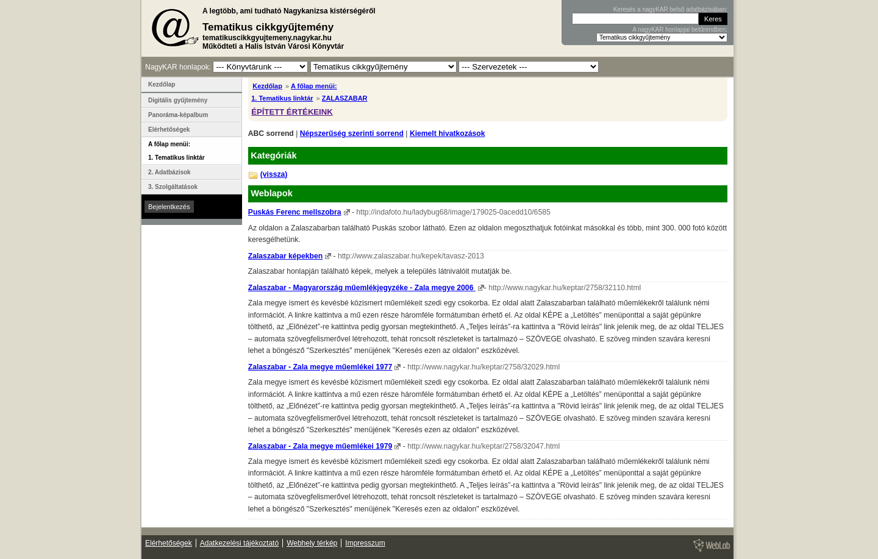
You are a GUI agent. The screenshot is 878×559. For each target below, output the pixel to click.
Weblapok (272, 193)
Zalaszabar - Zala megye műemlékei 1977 (320, 367)
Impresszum (365, 543)
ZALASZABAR (345, 98)
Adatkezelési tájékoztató (239, 543)
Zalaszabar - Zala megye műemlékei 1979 (320, 446)
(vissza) (274, 174)
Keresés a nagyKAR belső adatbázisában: (670, 9)
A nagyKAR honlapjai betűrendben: (679, 29)
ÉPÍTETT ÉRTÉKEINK (291, 111)
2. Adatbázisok (169, 172)
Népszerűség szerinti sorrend (352, 133)
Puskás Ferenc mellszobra (294, 212)
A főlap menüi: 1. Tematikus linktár (176, 151)
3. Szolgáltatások (173, 186)
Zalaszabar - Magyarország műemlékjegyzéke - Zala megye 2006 (362, 287)
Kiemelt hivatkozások (447, 133)
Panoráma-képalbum (178, 115)
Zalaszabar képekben (285, 256)
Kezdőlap (267, 86)
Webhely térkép (312, 543)
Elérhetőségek (169, 129)
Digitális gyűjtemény (177, 100)
